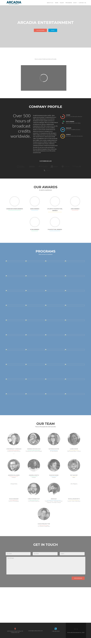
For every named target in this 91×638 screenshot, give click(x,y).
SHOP (74, 2)
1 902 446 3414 (56, 631)
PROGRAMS (68, 2)
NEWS (56, 2)
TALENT (62, 2)
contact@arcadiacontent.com (35, 630)
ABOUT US (50, 2)
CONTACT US (82, 2)
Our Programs (40, 30)
